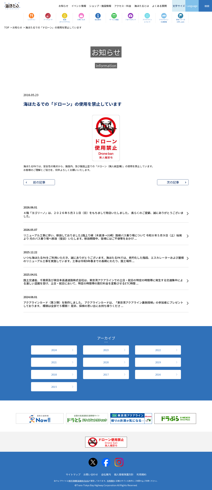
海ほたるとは (141, 6)
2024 (54, 350)
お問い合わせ (90, 474)
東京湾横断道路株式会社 (79, 480)
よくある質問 (159, 6)
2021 (54, 362)
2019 (158, 362)
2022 (158, 350)
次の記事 (173, 182)
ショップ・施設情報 (100, 6)
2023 (106, 350)
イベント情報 (78, 6)
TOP (6, 27)
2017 (106, 374)
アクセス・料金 (122, 6)
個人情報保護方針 (124, 474)
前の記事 (39, 182)
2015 (54, 387)
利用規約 (141, 474)
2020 (106, 362)
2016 (158, 374)
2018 (54, 374)
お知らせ (63, 6)
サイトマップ (73, 474)
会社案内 (106, 474)
